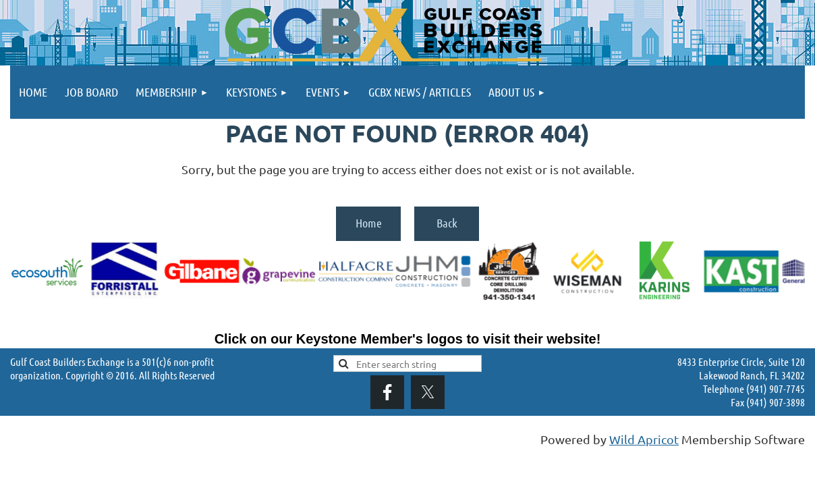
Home (369, 222)
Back (447, 222)
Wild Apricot (644, 439)
